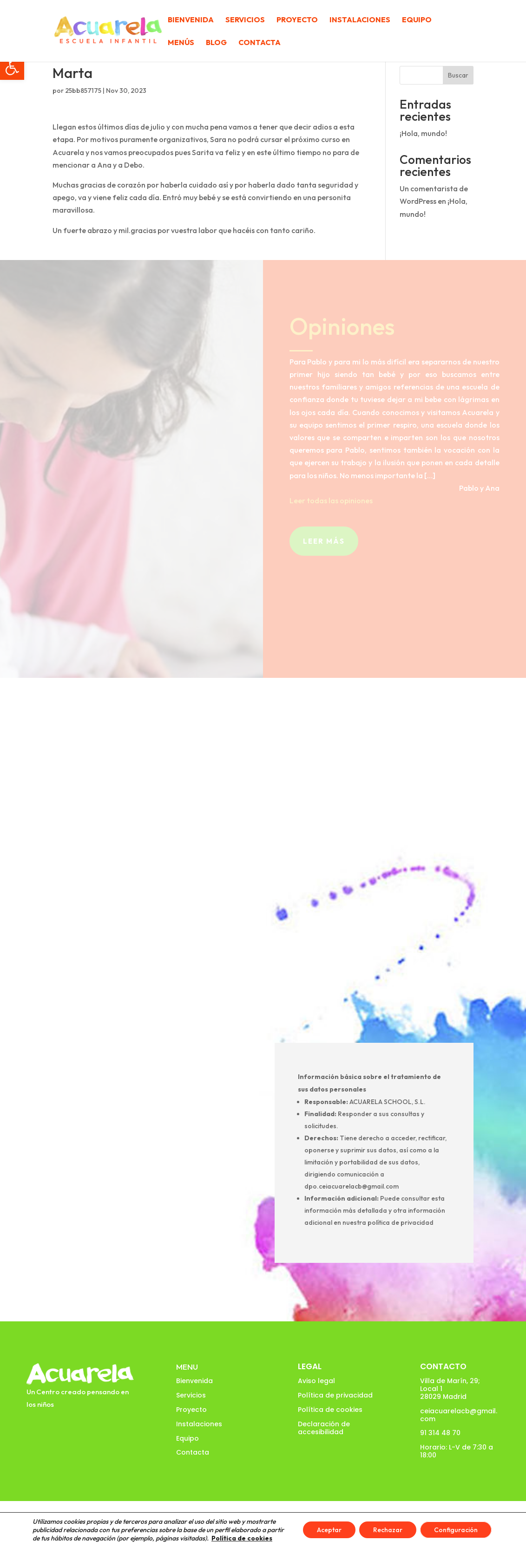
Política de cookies (330, 1409)
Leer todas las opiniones (331, 500)
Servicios (245, 20)
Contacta (259, 43)
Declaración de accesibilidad (324, 1427)
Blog (216, 43)
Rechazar (387, 1530)
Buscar (458, 75)
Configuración (456, 1530)
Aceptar (329, 1530)
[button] (12, 68)
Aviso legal (316, 1380)
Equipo (417, 20)
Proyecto (297, 20)
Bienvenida (191, 20)
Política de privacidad (335, 1395)
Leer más (324, 541)
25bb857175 (83, 90)
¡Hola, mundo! (423, 133)
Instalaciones (359, 20)
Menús (181, 43)
